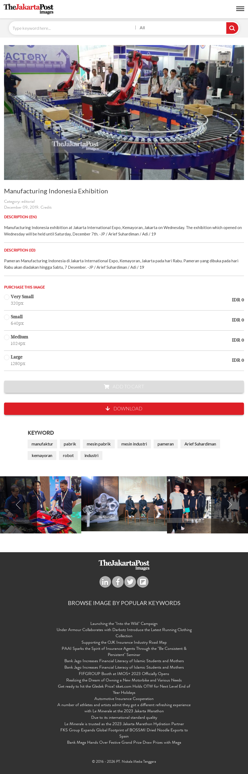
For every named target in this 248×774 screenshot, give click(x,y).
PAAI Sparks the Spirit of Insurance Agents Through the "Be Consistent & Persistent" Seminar (124, 652)
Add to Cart (124, 386)
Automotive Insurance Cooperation (124, 699)
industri (91, 455)
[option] (124, 503)
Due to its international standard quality (124, 718)
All (142, 27)
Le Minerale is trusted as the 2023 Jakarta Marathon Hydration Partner (124, 724)
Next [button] (229, 504)
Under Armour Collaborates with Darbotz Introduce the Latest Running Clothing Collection (124, 633)
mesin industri (134, 443)
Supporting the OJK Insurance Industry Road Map (124, 643)
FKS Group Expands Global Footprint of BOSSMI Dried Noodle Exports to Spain (124, 733)
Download (124, 408)
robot (68, 455)
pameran (166, 443)
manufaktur (42, 443)
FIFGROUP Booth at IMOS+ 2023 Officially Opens (124, 674)
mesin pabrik (99, 443)
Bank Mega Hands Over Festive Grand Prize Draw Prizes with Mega (124, 743)
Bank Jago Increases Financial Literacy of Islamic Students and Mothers (124, 661)
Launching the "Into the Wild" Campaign (124, 624)
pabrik (70, 443)
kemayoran (42, 455)
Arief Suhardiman (200, 443)
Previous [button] (18, 504)
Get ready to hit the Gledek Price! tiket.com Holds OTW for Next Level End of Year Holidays (124, 690)
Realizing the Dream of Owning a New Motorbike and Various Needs (124, 681)
